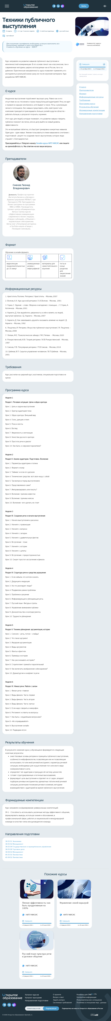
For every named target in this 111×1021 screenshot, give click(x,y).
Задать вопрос (59, 1000)
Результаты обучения (89, 107)
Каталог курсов (32, 995)
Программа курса (87, 103)
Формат (82, 94)
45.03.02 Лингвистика (14, 855)
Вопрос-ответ (58, 997)
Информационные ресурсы (91, 97)
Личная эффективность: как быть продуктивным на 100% (36, 906)
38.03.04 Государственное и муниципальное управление (28, 847)
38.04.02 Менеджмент (14, 852)
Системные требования (62, 1003)
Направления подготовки (90, 113)
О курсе (82, 87)
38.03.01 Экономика (13, 841)
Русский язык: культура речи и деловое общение (36, 955)
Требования (84, 100)
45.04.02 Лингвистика (14, 857)
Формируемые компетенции (92, 110)
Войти (83, 6)
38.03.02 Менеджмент (14, 844)
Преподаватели (86, 90)
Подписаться (51, 1009)
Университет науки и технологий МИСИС (88, 44)
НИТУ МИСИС (30, 915)
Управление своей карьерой (74, 903)
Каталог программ (33, 997)
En (96, 994)
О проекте (57, 995)
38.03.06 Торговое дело (15, 849)
